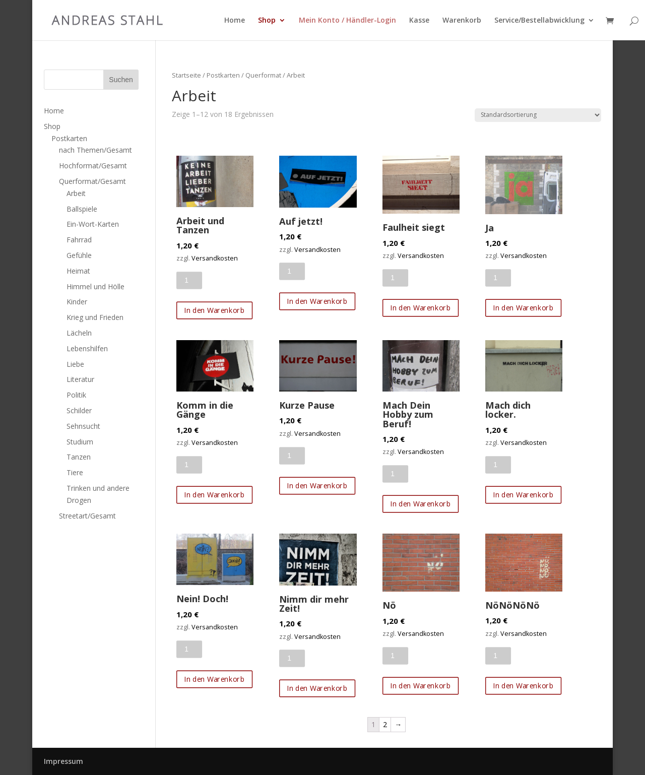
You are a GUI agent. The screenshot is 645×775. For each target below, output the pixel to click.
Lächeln (79, 333)
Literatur (80, 379)
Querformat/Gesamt (92, 181)
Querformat (263, 75)
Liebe (75, 364)
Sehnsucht (83, 426)
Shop (267, 21)
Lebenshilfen (87, 348)
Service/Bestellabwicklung (539, 21)
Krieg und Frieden (95, 317)
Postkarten (223, 75)
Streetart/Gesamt (87, 516)
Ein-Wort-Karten (93, 224)
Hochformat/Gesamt (93, 165)
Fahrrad (79, 239)
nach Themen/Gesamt (95, 150)
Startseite (186, 75)
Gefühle (79, 255)
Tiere (75, 472)
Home (234, 21)
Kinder (77, 301)
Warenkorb (461, 21)
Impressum (63, 761)
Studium (80, 441)
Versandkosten (214, 258)
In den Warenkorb (214, 310)
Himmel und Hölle (95, 286)
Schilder (79, 410)
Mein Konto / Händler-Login (347, 21)
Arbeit (76, 193)
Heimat (78, 271)
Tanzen (79, 457)
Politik (76, 395)
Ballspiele (82, 209)
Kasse (419, 21)
